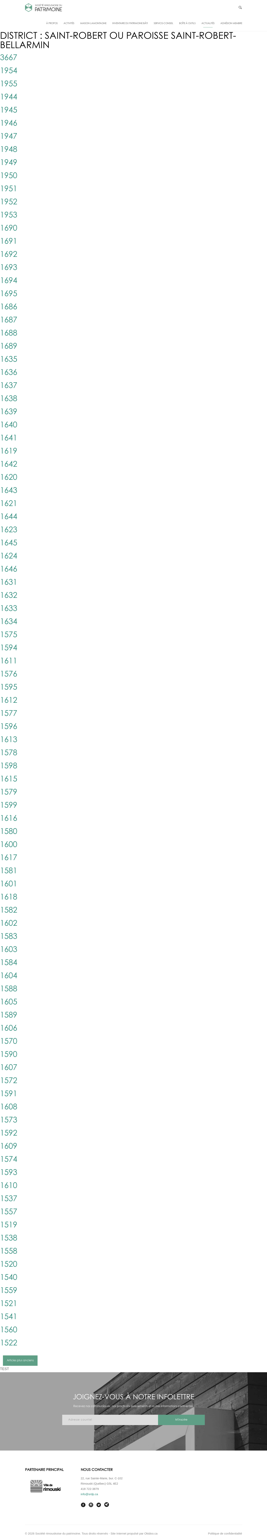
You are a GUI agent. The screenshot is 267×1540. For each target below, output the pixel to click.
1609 (8, 1146)
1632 (8, 596)
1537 (8, 1199)
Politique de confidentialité (225, 1533)
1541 (8, 1317)
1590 (8, 1055)
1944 (8, 97)
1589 (8, 1015)
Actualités (208, 23)
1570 (8, 1042)
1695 (8, 294)
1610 (8, 1186)
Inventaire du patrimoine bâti (130, 23)
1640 (8, 425)
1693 (8, 268)
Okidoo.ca (151, 1533)
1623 (8, 530)
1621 (8, 504)
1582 (8, 910)
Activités (69, 23)
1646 (8, 569)
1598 (8, 766)
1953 (8, 215)
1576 (8, 674)
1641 (8, 438)
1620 (8, 478)
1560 (8, 1330)
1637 (8, 386)
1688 (8, 333)
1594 (8, 648)
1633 (8, 609)
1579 (8, 792)
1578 (8, 753)
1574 (8, 1160)
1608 (8, 1107)
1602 (8, 923)
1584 (8, 963)
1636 (8, 373)
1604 (8, 976)
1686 (8, 307)
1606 (8, 1028)
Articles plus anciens (20, 1360)
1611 (8, 661)
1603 (8, 950)
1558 (8, 1251)
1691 (8, 241)
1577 (8, 714)
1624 (8, 556)
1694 (8, 281)
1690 (8, 228)
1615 (8, 779)
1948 (8, 150)
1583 (8, 937)
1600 (8, 845)
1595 (8, 687)
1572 (8, 1081)
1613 (8, 740)
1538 (8, 1238)
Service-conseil (163, 23)
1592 (8, 1133)
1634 (8, 622)
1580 (8, 832)
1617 (8, 858)
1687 (8, 320)
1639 (8, 412)
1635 (8, 360)
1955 (8, 84)
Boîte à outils (187, 23)
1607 (8, 1068)
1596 (8, 727)
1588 (8, 989)
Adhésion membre (231, 23)
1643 (8, 491)
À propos (52, 23)
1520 (8, 1264)
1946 (8, 123)
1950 (8, 176)
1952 (8, 202)
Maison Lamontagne (93, 23)
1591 (8, 1094)
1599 (8, 805)
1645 (8, 543)
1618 (8, 897)
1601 (8, 884)
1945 (8, 110)
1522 (8, 1343)
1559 (8, 1291)
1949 (8, 163)
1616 (8, 819)
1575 (8, 635)
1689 (8, 346)
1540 (8, 1278)
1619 (8, 451)
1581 (8, 871)
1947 (8, 137)
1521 (8, 1304)
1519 (8, 1225)
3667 (8, 58)
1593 (8, 1173)
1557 (8, 1212)
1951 (8, 189)
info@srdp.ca (89, 1494)
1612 (8, 701)
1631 (8, 582)
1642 (8, 464)
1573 (8, 1120)
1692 (8, 255)
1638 (8, 399)
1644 (8, 517)
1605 (8, 1002)
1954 (8, 71)
